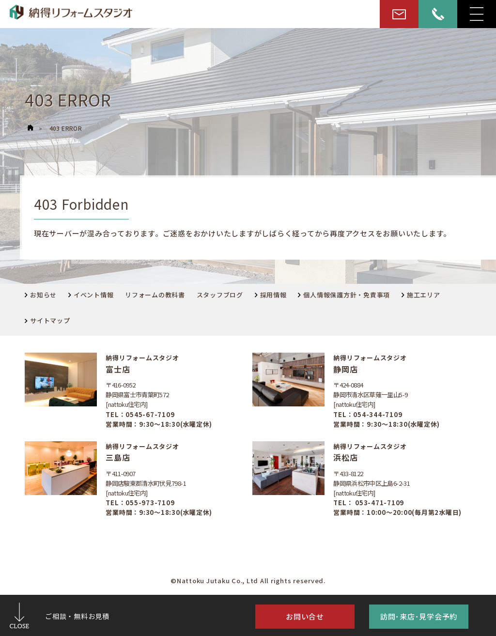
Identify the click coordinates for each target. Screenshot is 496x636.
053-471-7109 (378, 502)
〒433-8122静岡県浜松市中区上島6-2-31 (371, 478)
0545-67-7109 (149, 414)
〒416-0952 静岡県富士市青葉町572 (137, 389)
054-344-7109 (377, 414)
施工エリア (421, 294)
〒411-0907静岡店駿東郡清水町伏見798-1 (146, 478)
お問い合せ (305, 616)
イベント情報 (91, 294)
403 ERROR (65, 128)
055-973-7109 (149, 502)
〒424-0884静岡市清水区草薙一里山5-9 (370, 389)
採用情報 (271, 294)
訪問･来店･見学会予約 (418, 616)
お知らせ (41, 294)
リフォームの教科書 (155, 294)
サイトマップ (47, 320)
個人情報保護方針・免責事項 (344, 294)
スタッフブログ (220, 294)
